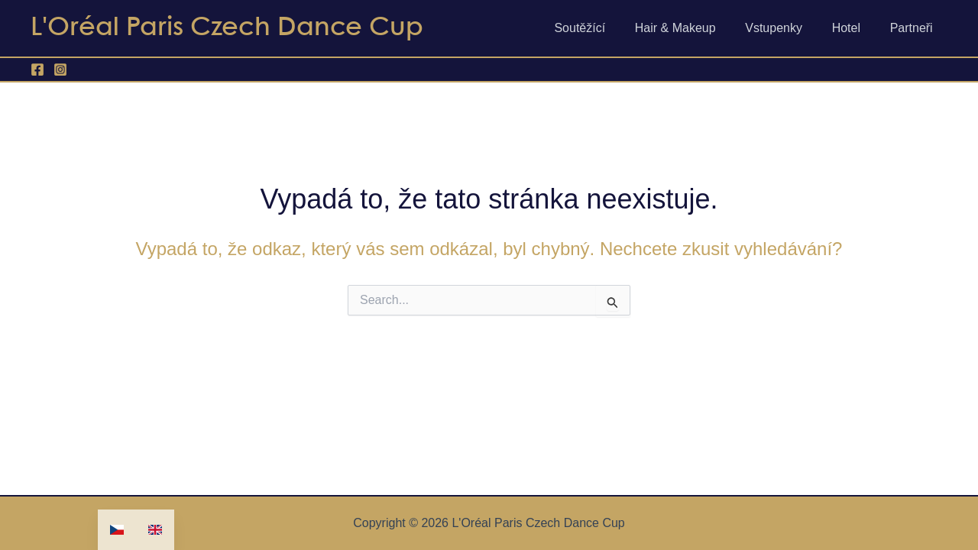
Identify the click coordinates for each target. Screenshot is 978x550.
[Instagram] (60, 69)
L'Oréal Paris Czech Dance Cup (227, 27)
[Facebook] (37, 69)
